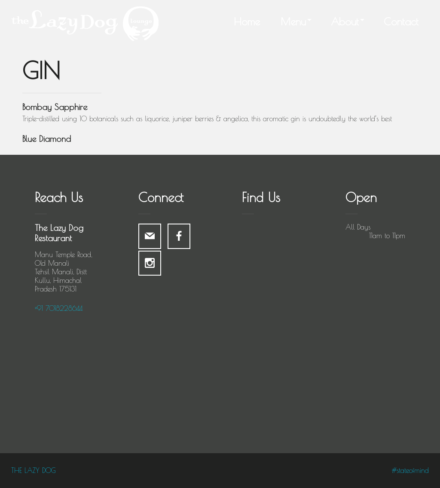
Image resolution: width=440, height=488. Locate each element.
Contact (401, 21)
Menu (293, 21)
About (345, 21)
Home (247, 21)
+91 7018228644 (58, 308)
